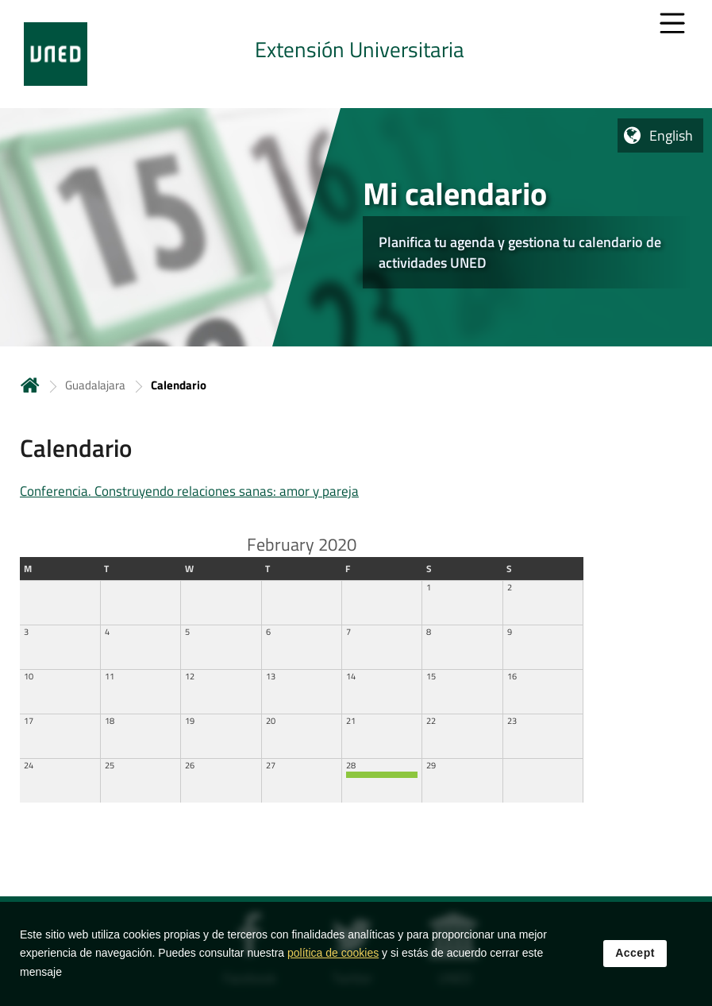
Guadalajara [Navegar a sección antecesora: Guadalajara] (95, 385)
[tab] (356, 54)
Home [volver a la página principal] (30, 385)
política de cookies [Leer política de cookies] (333, 953)
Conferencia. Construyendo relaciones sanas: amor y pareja (189, 491)
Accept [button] (635, 953)
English (671, 135)
